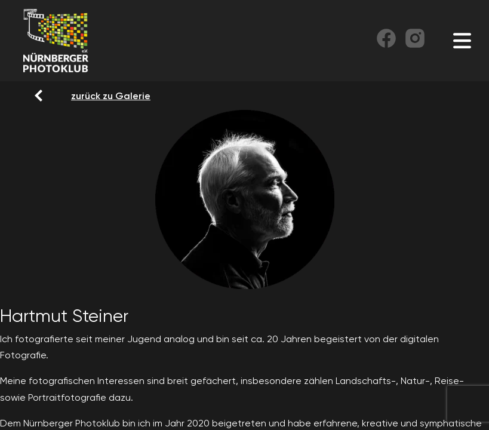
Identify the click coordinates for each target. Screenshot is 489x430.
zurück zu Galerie (78, 95)
